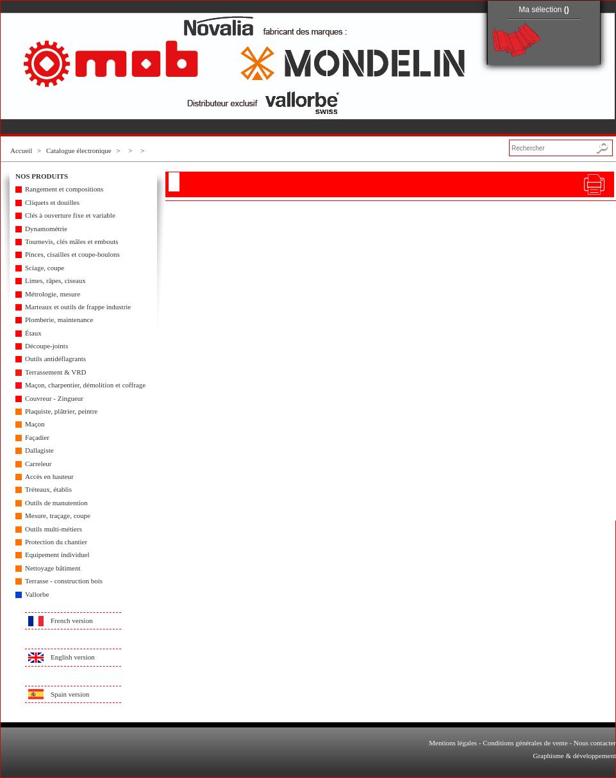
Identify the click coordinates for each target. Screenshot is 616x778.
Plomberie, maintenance (59, 319)
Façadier (37, 437)
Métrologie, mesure (52, 294)
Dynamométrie (46, 228)
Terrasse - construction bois (64, 581)
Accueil (21, 150)
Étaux (33, 333)
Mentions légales (453, 743)
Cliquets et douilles (52, 202)
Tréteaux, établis (48, 489)
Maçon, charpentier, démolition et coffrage (85, 385)
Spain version (70, 694)
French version (72, 620)
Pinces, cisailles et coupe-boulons (72, 254)
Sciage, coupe (44, 267)
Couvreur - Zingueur (54, 398)
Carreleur (38, 463)
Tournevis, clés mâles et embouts (72, 241)
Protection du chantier (56, 542)
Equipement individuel (57, 554)
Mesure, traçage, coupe (57, 515)
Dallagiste (39, 450)
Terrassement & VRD (56, 372)
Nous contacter (595, 743)
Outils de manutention (56, 503)
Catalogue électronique (79, 150)
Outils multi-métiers (53, 529)
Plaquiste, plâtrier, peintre (61, 411)
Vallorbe (37, 594)
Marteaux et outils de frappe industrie (78, 307)
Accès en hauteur (49, 476)
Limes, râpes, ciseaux (55, 280)
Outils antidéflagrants (55, 358)
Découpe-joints (46, 346)
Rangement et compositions (64, 189)
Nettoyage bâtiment (52, 568)
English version (73, 657)
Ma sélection (544, 9)
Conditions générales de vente (525, 743)
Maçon (35, 424)
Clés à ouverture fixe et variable (70, 215)
